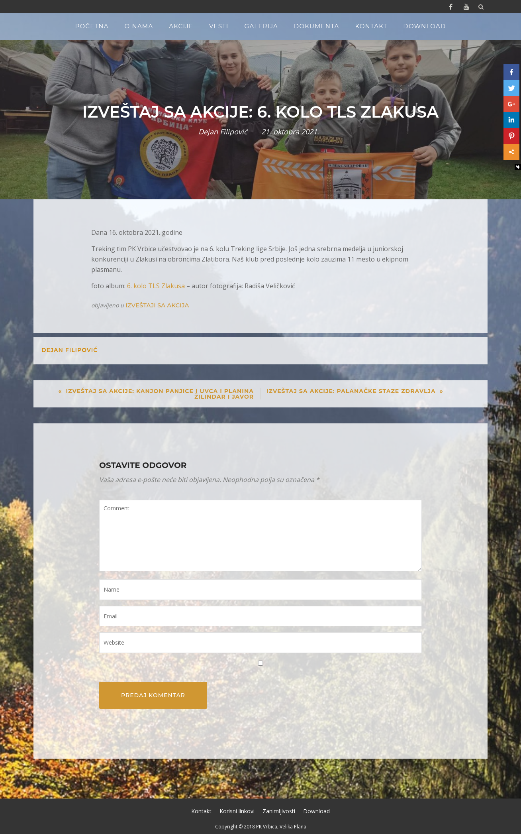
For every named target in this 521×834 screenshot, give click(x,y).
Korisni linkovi (237, 811)
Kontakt (371, 26)
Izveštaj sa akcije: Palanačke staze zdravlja (351, 391)
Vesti (219, 26)
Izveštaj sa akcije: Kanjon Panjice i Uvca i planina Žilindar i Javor (160, 393)
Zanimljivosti (278, 811)
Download (424, 26)
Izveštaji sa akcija (157, 305)
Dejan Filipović (222, 131)
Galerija (261, 26)
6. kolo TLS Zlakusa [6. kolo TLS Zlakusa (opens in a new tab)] (156, 285)
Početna (92, 26)
